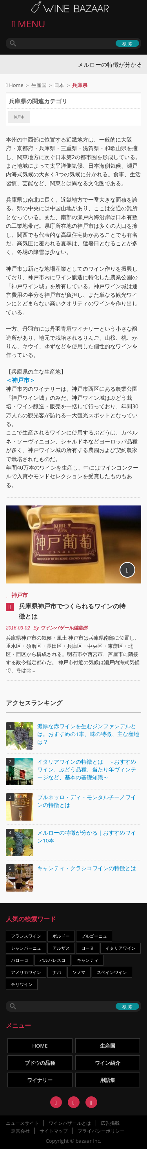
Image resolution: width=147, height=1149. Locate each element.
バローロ (19, 960)
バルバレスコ (52, 960)
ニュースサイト (22, 1123)
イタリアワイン (120, 948)
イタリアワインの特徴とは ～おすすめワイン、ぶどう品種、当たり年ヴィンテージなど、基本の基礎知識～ (86, 769)
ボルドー (61, 936)
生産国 (39, 85)
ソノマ (79, 972)
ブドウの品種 (40, 1062)
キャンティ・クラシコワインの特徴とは (86, 868)
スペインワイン (112, 972)
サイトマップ (54, 1131)
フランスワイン (26, 936)
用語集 (107, 1079)
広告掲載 (110, 1123)
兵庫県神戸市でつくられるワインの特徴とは (72, 611)
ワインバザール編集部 (63, 628)
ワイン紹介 (107, 1062)
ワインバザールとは (70, 1123)
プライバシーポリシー (101, 1131)
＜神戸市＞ (20, 380)
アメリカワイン (26, 972)
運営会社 (20, 1131)
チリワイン (22, 984)
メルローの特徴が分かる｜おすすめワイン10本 (86, 836)
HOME (39, 1045)
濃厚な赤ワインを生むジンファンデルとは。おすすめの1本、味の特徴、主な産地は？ (88, 734)
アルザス (61, 948)
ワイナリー (40, 1079)
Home (16, 85)
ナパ (57, 972)
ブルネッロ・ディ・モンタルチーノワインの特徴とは (86, 801)
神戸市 (19, 116)
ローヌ (87, 948)
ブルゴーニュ (94, 936)
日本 (59, 85)
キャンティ (87, 960)
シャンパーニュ (26, 948)
